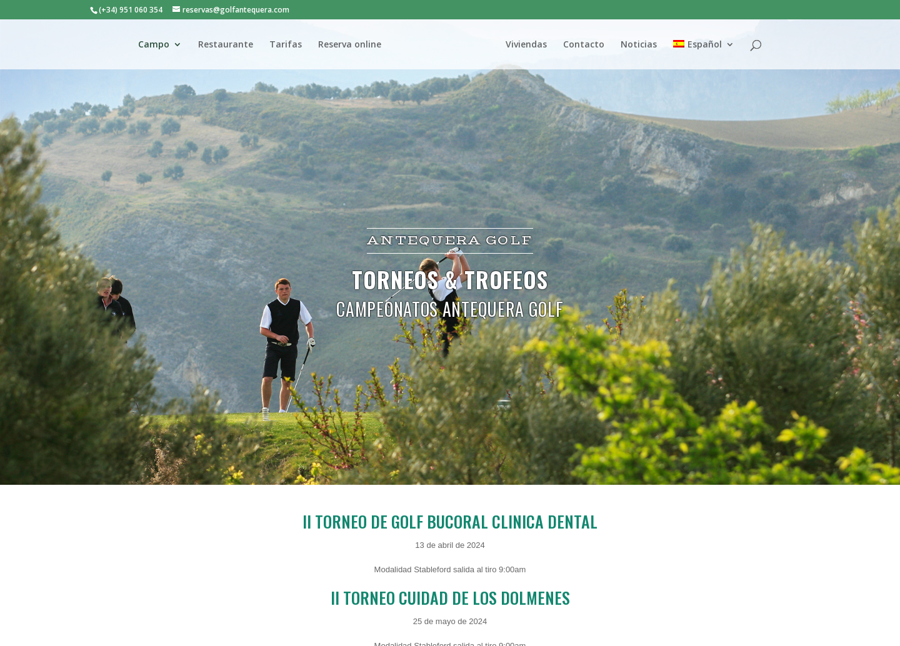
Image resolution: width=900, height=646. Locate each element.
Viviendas (526, 45)
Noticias (639, 45)
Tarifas (285, 45)
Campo (153, 45)
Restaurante (225, 45)
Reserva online (349, 45)
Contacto (583, 45)
